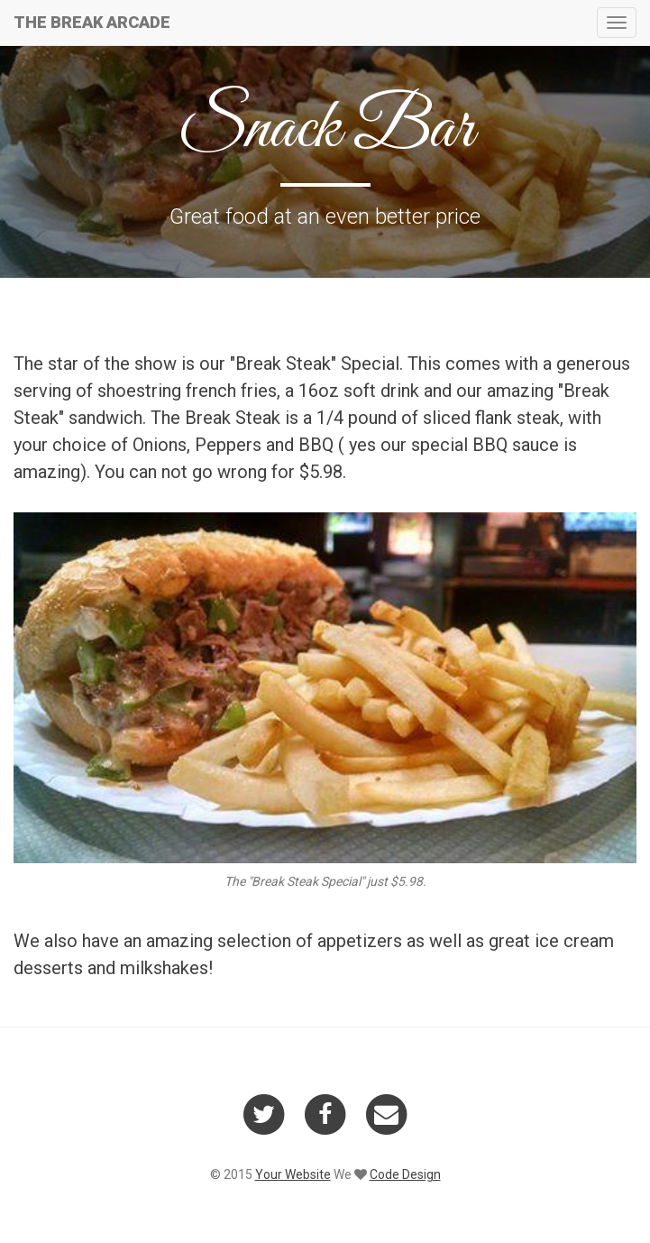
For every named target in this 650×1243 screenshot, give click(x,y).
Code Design (405, 1174)
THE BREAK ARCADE (97, 22)
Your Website (293, 1174)
